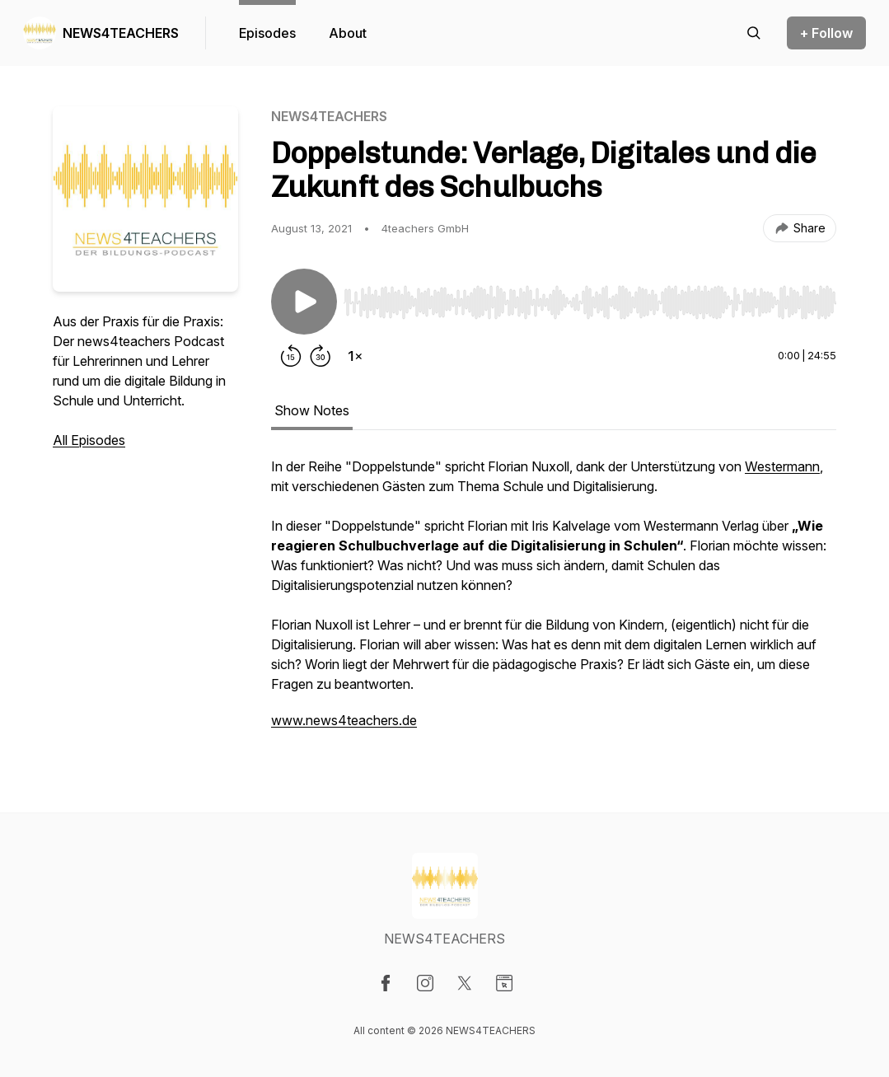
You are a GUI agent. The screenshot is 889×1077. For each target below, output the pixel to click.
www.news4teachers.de (344, 720)
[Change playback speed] (355, 356)
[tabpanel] (553, 602)
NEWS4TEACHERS (121, 33)
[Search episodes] (753, 33)
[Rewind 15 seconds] (290, 356)
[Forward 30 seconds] (320, 356)
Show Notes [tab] (311, 410)
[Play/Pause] (304, 302)
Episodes (267, 33)
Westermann (782, 466)
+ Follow (826, 33)
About (348, 33)
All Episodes (89, 440)
